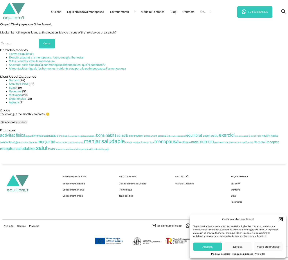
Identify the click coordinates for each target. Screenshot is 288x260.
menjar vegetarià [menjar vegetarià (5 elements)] (134, 142)
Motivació (15, 95)
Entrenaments (119, 11)
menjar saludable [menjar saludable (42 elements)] (104, 141)
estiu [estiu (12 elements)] (214, 135)
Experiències (17, 98)
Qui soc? (235, 183)
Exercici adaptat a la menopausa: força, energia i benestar (46, 57)
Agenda (14, 102)
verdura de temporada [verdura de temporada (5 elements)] (77, 149)
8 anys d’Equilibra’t (21, 53)
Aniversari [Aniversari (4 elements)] (73, 136)
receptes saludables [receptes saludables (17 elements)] (17, 148)
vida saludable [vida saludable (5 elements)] (96, 149)
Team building (126, 196)
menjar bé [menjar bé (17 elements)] (46, 142)
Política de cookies (220, 254)
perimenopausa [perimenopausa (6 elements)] (223, 142)
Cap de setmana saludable (132, 183)
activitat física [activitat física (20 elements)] (13, 135)
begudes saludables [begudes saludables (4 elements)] (87, 136)
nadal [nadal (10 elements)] (195, 142)
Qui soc (56, 11)
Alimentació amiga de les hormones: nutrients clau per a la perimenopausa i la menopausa (67, 68)
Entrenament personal (74, 183)
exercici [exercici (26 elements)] (227, 135)
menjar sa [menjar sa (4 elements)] (79, 142)
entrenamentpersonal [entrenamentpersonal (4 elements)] (176, 136)
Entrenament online (73, 196)
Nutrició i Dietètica (153, 11)
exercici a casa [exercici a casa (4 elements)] (241, 136)
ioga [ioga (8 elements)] (16, 142)
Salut (12, 87)
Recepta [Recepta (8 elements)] (259, 142)
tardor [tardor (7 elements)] (51, 148)
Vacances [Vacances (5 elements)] (60, 149)
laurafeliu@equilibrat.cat (167, 226)
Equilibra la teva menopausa (85, 11)
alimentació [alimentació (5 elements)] (63, 136)
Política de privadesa (242, 254)
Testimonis (236, 202)
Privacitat (34, 226)
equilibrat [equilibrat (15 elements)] (194, 135)
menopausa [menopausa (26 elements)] (166, 141)
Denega (237, 246)
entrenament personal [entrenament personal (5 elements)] (155, 136)
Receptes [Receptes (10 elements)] (272, 142)
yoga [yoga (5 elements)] (106, 149)
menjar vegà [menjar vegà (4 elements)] (148, 142)
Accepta (207, 246)
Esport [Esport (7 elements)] (206, 135)
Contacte (188, 11)
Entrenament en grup (73, 189)
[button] (280, 219)
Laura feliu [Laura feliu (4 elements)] (23, 142)
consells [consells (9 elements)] (123, 135)
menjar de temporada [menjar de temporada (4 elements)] (65, 142)
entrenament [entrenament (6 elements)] (136, 135)
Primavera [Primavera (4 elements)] (236, 142)
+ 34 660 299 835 (255, 11)
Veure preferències (268, 246)
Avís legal (260, 254)
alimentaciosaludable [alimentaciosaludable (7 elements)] (43, 135)
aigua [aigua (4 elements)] (28, 136)
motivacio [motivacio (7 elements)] (185, 142)
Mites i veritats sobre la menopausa (32, 61)
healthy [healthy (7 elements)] (266, 135)
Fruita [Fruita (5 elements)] (258, 136)
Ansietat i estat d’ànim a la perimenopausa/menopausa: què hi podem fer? (57, 64)
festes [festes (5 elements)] (252, 136)
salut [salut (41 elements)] (42, 148)
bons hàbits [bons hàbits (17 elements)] (106, 135)
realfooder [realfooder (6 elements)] (247, 142)
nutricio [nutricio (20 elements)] (207, 141)
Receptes (15, 91)
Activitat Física (18, 84)
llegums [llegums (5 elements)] (33, 142)
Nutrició (14, 80)
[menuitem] (202, 12)
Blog (173, 11)
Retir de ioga (125, 189)
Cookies (21, 226)
